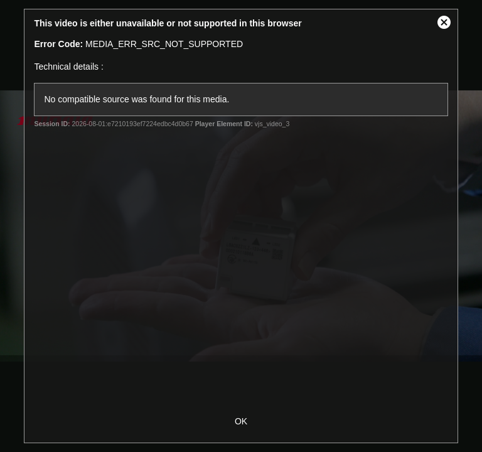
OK (241, 421)
